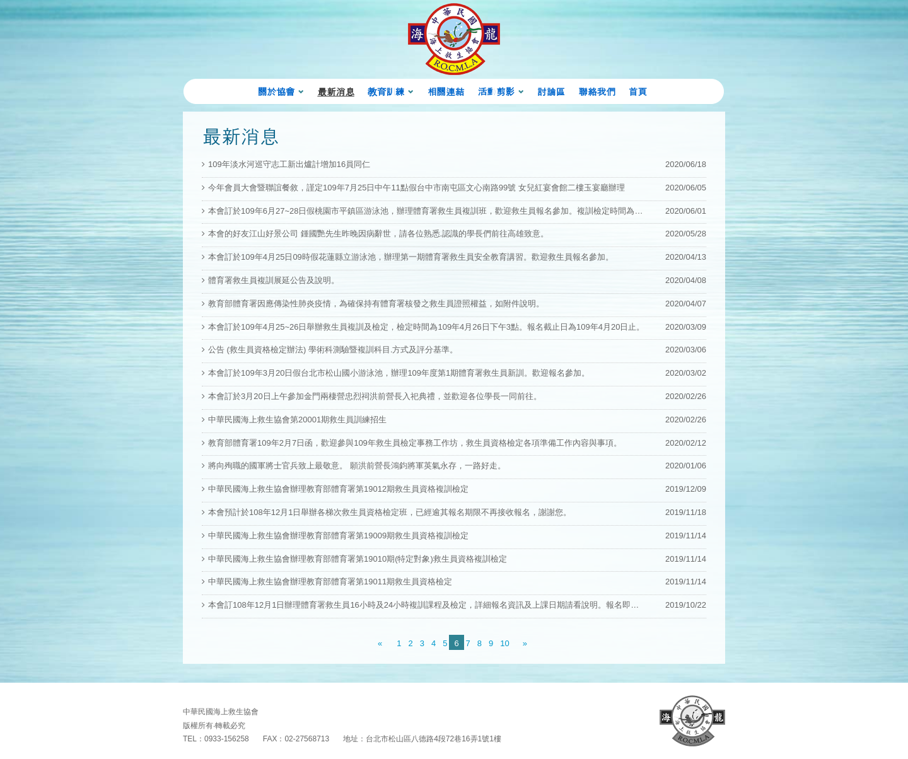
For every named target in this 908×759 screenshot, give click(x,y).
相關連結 (446, 91)
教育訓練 (386, 91)
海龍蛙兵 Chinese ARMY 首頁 (454, 39)
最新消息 (335, 91)
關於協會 (276, 91)
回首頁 (692, 720)
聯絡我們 (596, 91)
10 (504, 643)
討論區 (551, 91)
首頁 (638, 91)
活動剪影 (495, 91)
